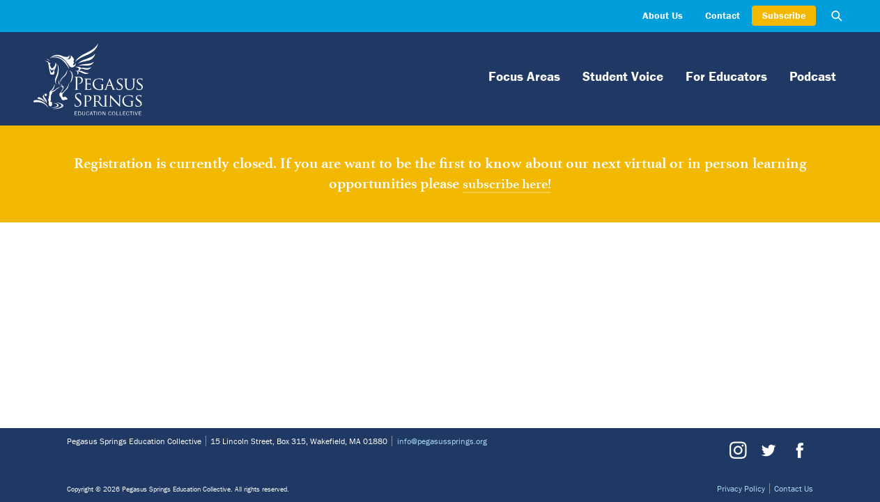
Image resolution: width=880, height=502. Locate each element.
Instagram (738, 450)
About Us (662, 15)
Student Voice (622, 76)
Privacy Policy (741, 488)
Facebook (798, 450)
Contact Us (793, 488)
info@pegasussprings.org (442, 441)
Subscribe (783, 15)
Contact (722, 15)
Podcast (812, 76)
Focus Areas (524, 76)
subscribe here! (506, 183)
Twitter (768, 450)
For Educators (726, 76)
